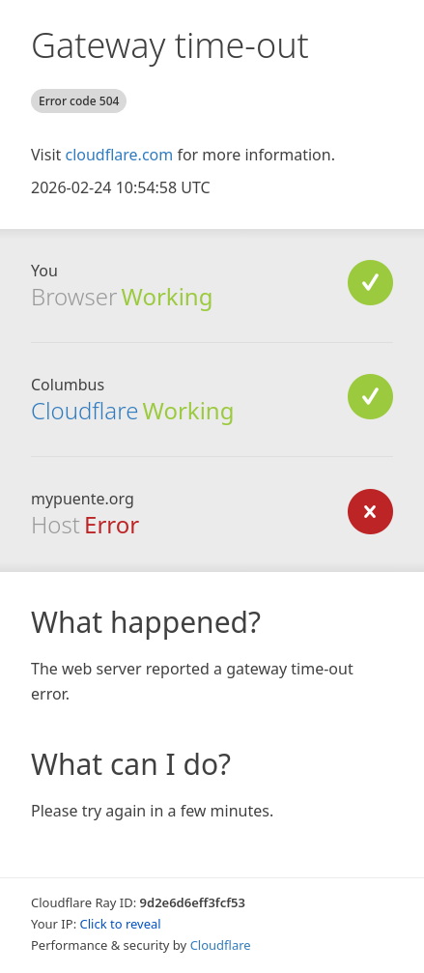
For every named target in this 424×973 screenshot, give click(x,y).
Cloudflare (84, 410)
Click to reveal (120, 923)
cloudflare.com (119, 154)
